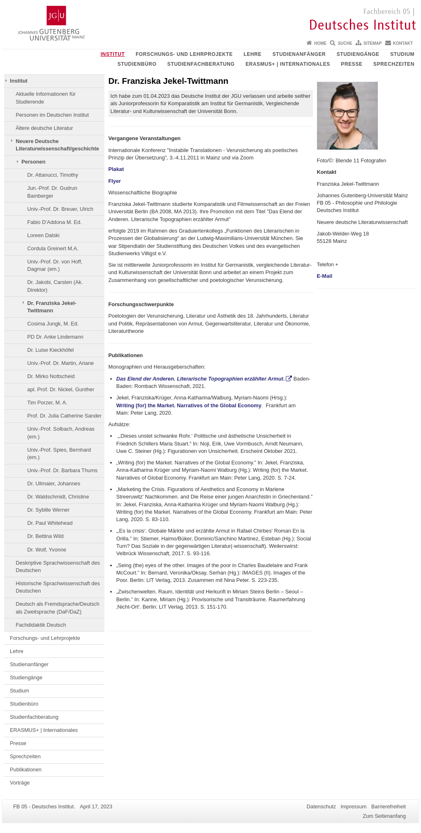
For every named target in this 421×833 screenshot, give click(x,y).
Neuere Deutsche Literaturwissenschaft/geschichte (57, 145)
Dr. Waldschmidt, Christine (58, 497)
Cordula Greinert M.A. (52, 248)
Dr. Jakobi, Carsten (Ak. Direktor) (55, 286)
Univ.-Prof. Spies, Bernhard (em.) (59, 453)
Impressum (353, 806)
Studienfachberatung (201, 64)
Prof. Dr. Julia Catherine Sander (64, 416)
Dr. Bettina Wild (45, 536)
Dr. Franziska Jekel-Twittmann (51, 307)
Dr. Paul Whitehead (49, 523)
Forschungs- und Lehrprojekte (184, 54)
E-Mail (325, 276)
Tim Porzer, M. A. (47, 402)
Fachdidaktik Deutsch (41, 625)
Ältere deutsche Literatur (44, 128)
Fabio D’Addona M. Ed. (54, 222)
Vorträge (20, 783)
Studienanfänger (299, 54)
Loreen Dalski (43, 235)
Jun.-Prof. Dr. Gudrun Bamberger (52, 191)
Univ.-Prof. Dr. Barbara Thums (62, 470)
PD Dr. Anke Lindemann (55, 337)
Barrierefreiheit (388, 806)
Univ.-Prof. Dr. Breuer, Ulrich (60, 209)
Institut (113, 54)
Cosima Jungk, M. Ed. (53, 324)
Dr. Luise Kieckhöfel (50, 350)
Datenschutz (321, 806)
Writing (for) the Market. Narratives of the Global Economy (188, 405)
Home (320, 43)
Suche (345, 43)
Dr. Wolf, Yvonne (46, 550)
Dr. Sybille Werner (48, 510)
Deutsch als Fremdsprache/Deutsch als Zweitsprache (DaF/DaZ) (57, 607)
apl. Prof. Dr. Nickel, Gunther (60, 389)
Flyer (115, 181)
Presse (351, 64)
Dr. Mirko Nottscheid (50, 376)
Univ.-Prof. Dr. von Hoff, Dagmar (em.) (54, 265)
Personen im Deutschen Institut (52, 115)
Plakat (116, 169)
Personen (33, 162)
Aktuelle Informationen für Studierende (46, 97)
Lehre (253, 54)
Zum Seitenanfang (384, 816)
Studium (402, 54)
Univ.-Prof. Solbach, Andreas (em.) (60, 432)
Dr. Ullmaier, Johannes (53, 483)
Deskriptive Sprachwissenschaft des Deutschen (58, 566)
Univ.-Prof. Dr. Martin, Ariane (60, 363)
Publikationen (26, 769)
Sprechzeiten (393, 64)
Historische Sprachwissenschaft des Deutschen (58, 587)
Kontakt (403, 43)
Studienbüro (137, 64)
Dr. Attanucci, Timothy (52, 175)
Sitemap (372, 43)
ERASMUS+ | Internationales (287, 64)
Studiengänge (358, 54)
